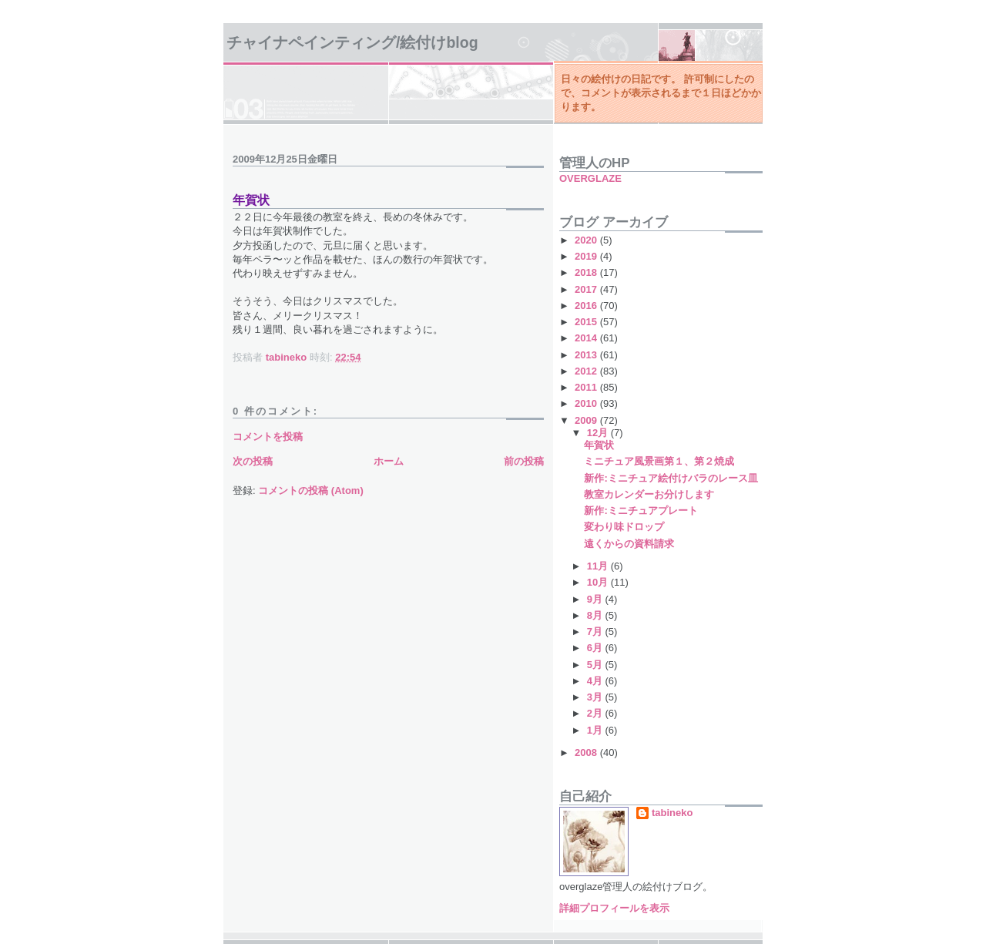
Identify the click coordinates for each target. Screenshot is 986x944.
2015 (587, 322)
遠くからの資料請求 (629, 543)
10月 (599, 582)
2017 (587, 289)
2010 (587, 403)
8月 (596, 615)
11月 (599, 566)
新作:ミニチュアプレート (640, 510)
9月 (596, 599)
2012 (587, 371)
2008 (587, 752)
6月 (596, 647)
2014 (587, 338)
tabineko (672, 812)
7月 (596, 631)
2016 (587, 305)
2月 (596, 713)
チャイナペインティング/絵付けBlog (352, 42)
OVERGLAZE (590, 178)
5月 (596, 664)
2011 (587, 387)
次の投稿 (253, 461)
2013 (587, 355)
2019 (587, 256)
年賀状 (599, 445)
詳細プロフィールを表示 (614, 908)
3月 (596, 697)
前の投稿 (524, 461)
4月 (596, 681)
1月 (596, 730)
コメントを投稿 (268, 436)
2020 (587, 240)
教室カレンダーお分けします (649, 494)
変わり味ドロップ (624, 526)
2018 (587, 272)
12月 (599, 432)
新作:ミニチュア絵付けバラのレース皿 (670, 478)
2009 (587, 420)
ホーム (389, 461)
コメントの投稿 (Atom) (311, 490)
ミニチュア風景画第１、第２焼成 (659, 461)
